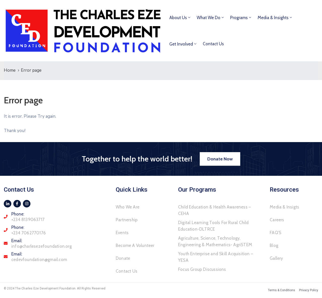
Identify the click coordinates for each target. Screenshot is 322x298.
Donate (123, 258)
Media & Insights (273, 17)
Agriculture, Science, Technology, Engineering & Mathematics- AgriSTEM (215, 241)
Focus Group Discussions (202, 269)
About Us (178, 17)
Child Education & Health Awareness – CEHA (214, 210)
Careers (277, 219)
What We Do (208, 17)
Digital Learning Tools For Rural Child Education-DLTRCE (213, 226)
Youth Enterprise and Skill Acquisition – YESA (215, 257)
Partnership (127, 219)
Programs (239, 17)
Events (122, 232)
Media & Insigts (284, 206)
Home (10, 70)
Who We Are (127, 206)
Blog (274, 245)
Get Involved (181, 44)
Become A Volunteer (135, 245)
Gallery (276, 258)
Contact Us (213, 43)
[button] (220, 159)
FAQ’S (275, 232)
